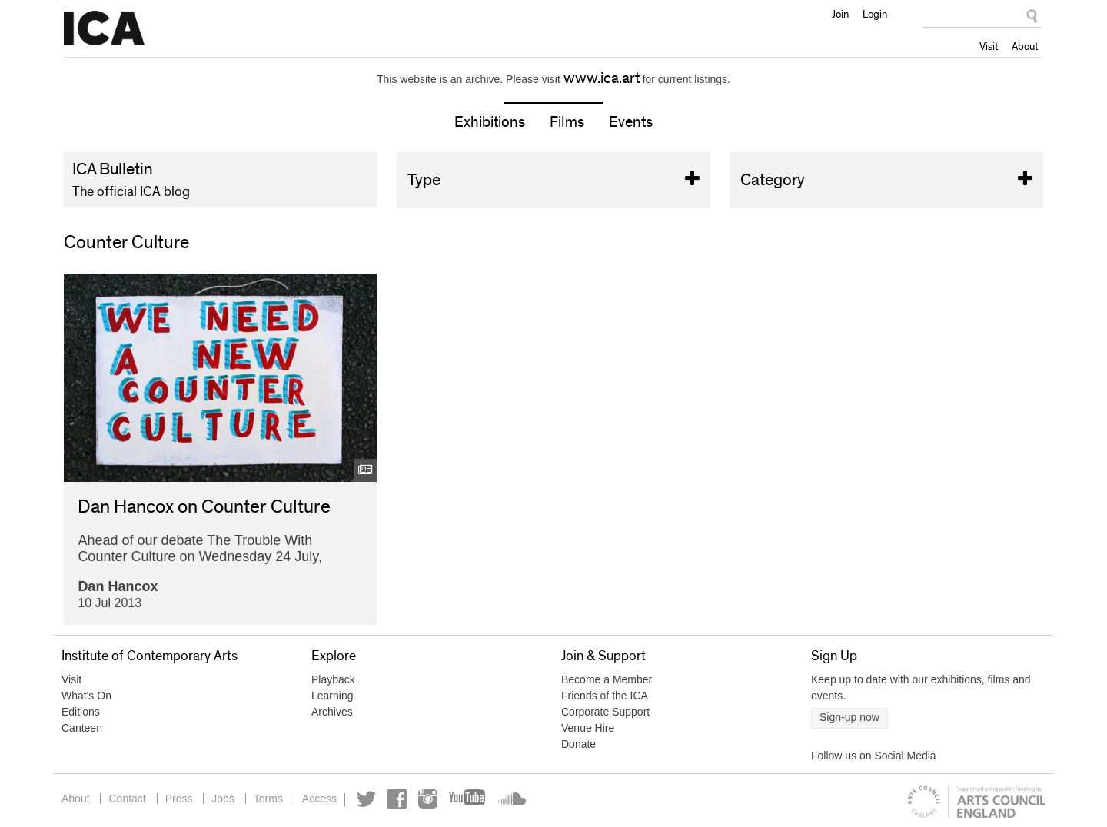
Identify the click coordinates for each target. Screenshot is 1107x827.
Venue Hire (587, 728)
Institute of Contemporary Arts (104, 28)
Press (179, 798)
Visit (988, 46)
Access (319, 798)
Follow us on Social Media (873, 755)
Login (875, 13)
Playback (333, 679)
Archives (332, 712)
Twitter (366, 799)
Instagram (427, 799)
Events (631, 122)
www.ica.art (601, 78)
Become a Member (606, 679)
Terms (268, 798)
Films (567, 122)
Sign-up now (849, 717)
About (1025, 46)
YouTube (468, 799)
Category (886, 180)
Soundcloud (510, 799)
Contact (126, 798)
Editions (81, 712)
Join (840, 13)
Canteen (82, 728)
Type (553, 180)
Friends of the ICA (604, 695)
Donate (578, 744)
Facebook (397, 799)
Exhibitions (489, 122)
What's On (86, 695)
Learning (332, 695)
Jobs (222, 798)
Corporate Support (605, 712)
